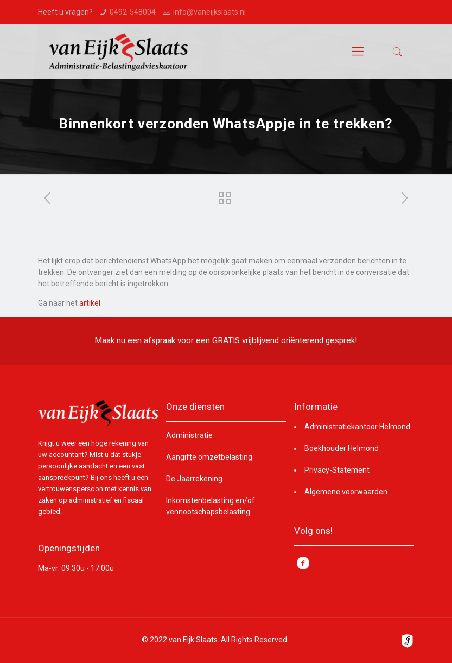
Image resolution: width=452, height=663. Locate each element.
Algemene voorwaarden (345, 491)
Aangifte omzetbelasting (209, 457)
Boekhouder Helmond (341, 448)
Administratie (189, 435)
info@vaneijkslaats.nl (209, 12)
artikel (89, 303)
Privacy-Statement (337, 470)
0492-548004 (133, 12)
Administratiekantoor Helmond (357, 426)
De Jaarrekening (194, 478)
